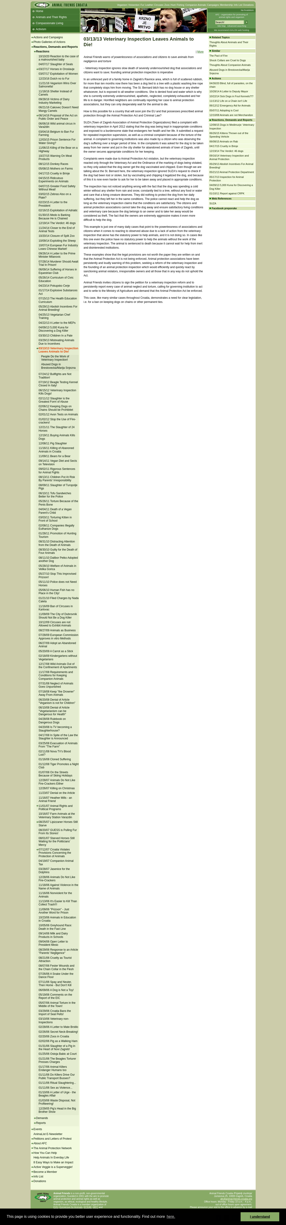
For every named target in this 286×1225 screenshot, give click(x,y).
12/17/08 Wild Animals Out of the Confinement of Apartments (58, 665)
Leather (149, 5)
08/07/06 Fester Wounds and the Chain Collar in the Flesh (57, 967)
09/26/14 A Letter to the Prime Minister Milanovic (57, 255)
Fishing (180, 5)
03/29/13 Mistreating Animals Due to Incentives (56, 342)
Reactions (42, 51)
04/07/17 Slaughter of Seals (56, 64)
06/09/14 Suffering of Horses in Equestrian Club (58, 271)
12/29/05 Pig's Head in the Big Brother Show (57, 1110)
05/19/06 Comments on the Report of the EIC (55, 996)
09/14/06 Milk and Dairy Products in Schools (53, 935)
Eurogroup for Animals (71, 1207)
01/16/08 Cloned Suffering (55, 759)
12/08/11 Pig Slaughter (53, 443)
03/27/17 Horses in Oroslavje (57, 69)
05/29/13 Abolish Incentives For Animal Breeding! (58, 308)
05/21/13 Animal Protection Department (232, 172)
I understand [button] (260, 1217)
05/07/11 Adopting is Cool (224, 110)
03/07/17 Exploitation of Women (58, 73)
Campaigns (213, 5)
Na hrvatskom (247, 10)
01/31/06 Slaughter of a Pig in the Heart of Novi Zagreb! (57, 1047)
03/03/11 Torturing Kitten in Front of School (55, 519)
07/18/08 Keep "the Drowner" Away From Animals (57, 693)
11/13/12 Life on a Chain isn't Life (228, 100)
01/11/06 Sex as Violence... (56, 1087)
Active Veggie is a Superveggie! (53, 1167)
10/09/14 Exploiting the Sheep (57, 240)
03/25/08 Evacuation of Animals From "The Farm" (58, 745)
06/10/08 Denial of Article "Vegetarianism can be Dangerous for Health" (54, 711)
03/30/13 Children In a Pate (56, 335)
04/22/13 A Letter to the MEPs (57, 322)
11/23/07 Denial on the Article (57, 793)
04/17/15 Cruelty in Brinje (54, 173)
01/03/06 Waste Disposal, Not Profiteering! (57, 1102)
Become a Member (45, 1172)
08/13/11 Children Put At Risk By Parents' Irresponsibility (57, 478)
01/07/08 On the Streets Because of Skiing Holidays (55, 774)
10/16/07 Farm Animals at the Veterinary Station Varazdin (57, 815)
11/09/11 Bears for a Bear (54, 456)
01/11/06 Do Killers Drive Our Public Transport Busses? (57, 1076)
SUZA (213, 203)
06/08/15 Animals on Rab (224, 141)
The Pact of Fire (219, 55)
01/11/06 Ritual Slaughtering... (57, 1082)
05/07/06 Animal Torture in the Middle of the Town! (57, 1004)
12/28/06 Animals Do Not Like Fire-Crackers (57, 878)
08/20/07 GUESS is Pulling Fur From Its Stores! (58, 831)
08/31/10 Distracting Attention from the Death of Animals (57, 543)
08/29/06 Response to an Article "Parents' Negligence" (58, 951)
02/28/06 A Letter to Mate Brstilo (58, 1027)
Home (39, 11)
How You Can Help (45, 1152)
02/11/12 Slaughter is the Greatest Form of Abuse (54, 400)
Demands (42, 1118)
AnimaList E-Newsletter (48, 1134)
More (200, 51)
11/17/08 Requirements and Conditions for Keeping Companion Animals (56, 675)
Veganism (122, 5)
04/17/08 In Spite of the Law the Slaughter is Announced (58, 737)
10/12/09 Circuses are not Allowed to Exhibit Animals (55, 624)
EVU (56, 1207)
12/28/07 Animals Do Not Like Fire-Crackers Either (57, 782)
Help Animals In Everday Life (51, 1157)
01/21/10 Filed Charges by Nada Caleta (59, 599)
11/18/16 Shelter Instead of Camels (55, 93)
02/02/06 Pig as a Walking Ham (58, 1041)
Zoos (166, 5)
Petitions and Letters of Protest (53, 1138)
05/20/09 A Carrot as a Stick (56, 651)
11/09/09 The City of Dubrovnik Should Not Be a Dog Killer (58, 615)
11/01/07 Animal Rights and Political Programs (56, 807)
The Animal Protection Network (53, 1148)
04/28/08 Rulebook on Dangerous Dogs (52, 720)
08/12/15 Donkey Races (53, 164)
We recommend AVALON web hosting (231, 30)
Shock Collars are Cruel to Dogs (228, 60)
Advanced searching (236, 26)
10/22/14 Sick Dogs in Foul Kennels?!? (232, 96)
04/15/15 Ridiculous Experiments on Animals (54, 179)
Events (38, 1129)
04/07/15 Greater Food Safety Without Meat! (57, 188)
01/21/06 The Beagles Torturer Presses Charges (57, 1060)
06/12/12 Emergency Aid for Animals (230, 105)
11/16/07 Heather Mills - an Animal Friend (55, 799)
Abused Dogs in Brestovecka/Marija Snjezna (58, 366)
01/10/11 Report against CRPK (227, 193)
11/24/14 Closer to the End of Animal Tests (57, 229)
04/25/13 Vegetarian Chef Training (54, 316)
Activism (41, 29)
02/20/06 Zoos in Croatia (54, 1036)
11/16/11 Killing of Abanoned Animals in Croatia (56, 449)
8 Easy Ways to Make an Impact (53, 1162)
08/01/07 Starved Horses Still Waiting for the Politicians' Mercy (57, 842)
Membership (226, 5)
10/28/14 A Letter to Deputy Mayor (229, 91)
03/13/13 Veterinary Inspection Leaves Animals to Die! (58, 350)
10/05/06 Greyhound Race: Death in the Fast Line (55, 927)
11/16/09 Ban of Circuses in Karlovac (56, 608)
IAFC (95, 1207)
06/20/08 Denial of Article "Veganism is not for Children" (57, 701)
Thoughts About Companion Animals (230, 65)
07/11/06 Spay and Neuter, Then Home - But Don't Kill (55, 983)
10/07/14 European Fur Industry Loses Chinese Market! (58, 247)
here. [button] (171, 1217)
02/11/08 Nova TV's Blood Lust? (55, 753)
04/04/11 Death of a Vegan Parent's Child (55, 511)
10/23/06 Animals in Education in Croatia (57, 919)
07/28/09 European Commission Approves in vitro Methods (58, 636)
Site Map (221, 26)
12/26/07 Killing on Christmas (57, 788)
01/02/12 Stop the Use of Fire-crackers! (57, 421)
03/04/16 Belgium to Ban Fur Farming (56, 133)
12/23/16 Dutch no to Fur (54, 78)
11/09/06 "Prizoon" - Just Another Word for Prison (54, 911)
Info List (238, 5)
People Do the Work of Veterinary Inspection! (55, 358)
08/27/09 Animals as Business (57, 630)
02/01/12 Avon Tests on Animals (58, 414)
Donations (248, 5)
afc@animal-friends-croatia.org (236, 1199)
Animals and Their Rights (51, 17)
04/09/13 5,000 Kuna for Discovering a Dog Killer (54, 329)
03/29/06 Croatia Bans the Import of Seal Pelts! (55, 1012)
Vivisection (134, 5)
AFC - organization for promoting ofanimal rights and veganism (231, 15)
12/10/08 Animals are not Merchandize (231, 115)
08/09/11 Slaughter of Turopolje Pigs (58, 487)
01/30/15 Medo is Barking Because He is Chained (54, 216)
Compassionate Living (49, 23)
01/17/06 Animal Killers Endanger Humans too (53, 1068)
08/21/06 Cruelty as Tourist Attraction (55, 959)
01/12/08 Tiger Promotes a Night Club (59, 766)
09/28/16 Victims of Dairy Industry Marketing (54, 101)
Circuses (158, 5)
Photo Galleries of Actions (49, 42)
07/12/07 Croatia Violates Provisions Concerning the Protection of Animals (55, 853)
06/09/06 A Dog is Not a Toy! (56, 990)
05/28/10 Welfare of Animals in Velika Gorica (57, 567)
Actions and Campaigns (48, 37)
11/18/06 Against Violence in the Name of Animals (58, 886)
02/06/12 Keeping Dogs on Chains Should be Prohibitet (56, 408)
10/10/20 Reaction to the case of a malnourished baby (59, 58)
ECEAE (88, 1207)
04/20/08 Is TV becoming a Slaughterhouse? (55, 728)
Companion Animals (195, 5)
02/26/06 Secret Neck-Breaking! (58, 1031)
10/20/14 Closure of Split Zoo (57, 235)
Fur (142, 5)
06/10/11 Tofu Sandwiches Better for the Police (55, 495)
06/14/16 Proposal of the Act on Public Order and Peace (58, 117)
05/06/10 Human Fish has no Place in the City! (56, 591)
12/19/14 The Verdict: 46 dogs (57, 223)
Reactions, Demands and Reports (56, 46)
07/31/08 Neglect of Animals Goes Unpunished (56, 685)
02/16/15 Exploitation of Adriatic (58, 210)
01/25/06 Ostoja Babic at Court (58, 1053)
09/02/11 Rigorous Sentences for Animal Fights (57, 470)
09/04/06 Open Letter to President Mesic (53, 943)
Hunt (173, 5)
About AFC (40, 1143)
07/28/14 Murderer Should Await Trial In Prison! (58, 263)
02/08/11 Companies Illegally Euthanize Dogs (56, 527)
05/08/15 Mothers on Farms (56, 168)
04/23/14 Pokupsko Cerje (54, 285)
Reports (41, 1123)
